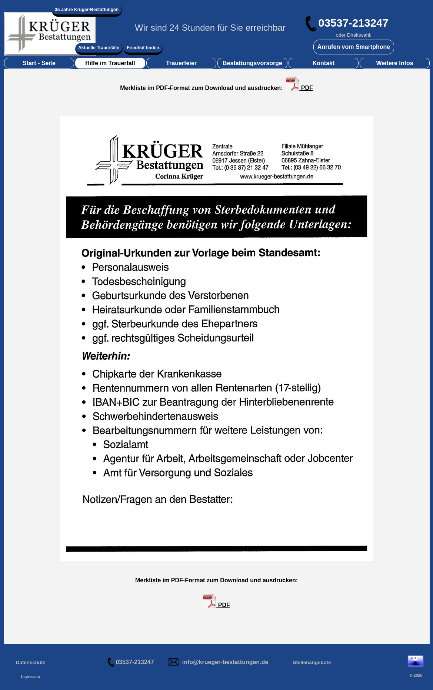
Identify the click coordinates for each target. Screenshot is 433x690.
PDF (299, 84)
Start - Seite (39, 63)
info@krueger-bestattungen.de (225, 662)
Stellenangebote (312, 662)
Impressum (30, 676)
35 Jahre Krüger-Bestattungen (87, 9)
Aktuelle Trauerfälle (98, 47)
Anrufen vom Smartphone (353, 47)
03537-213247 (353, 23)
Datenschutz (30, 662)
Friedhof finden (143, 47)
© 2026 (416, 675)
